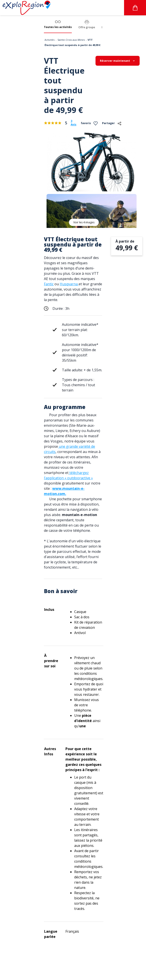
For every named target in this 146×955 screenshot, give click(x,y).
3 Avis (73, 122)
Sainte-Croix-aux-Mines (71, 39)
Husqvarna (69, 284)
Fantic (49, 284)
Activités (49, 39)
